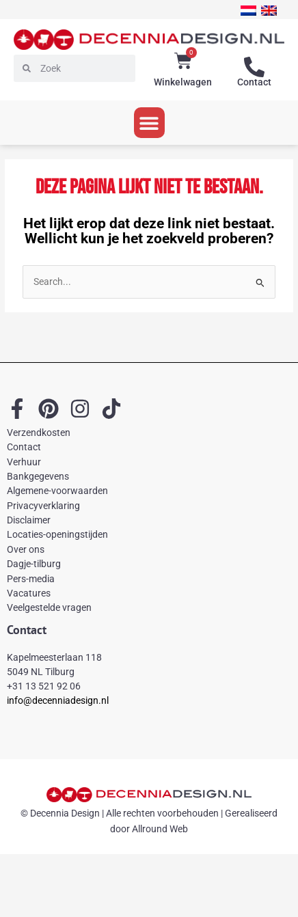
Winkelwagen (183, 82)
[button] (149, 122)
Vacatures (29, 593)
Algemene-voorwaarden (57, 490)
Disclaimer (29, 520)
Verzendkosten (38, 432)
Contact (254, 82)
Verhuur (24, 461)
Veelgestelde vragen (49, 607)
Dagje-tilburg (34, 563)
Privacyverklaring (43, 505)
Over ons (25, 549)
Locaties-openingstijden (57, 534)
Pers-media (31, 578)
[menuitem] (248, 10)
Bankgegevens (38, 476)
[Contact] (254, 67)
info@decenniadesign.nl (58, 700)
